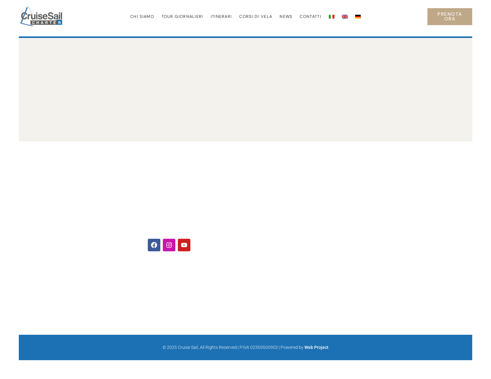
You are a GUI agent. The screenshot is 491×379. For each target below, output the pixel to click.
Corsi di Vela (255, 16)
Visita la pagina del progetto (370, 268)
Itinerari (221, 16)
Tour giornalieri (182, 16)
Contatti (310, 16)
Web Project (316, 347)
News (286, 16)
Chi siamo (142, 16)
